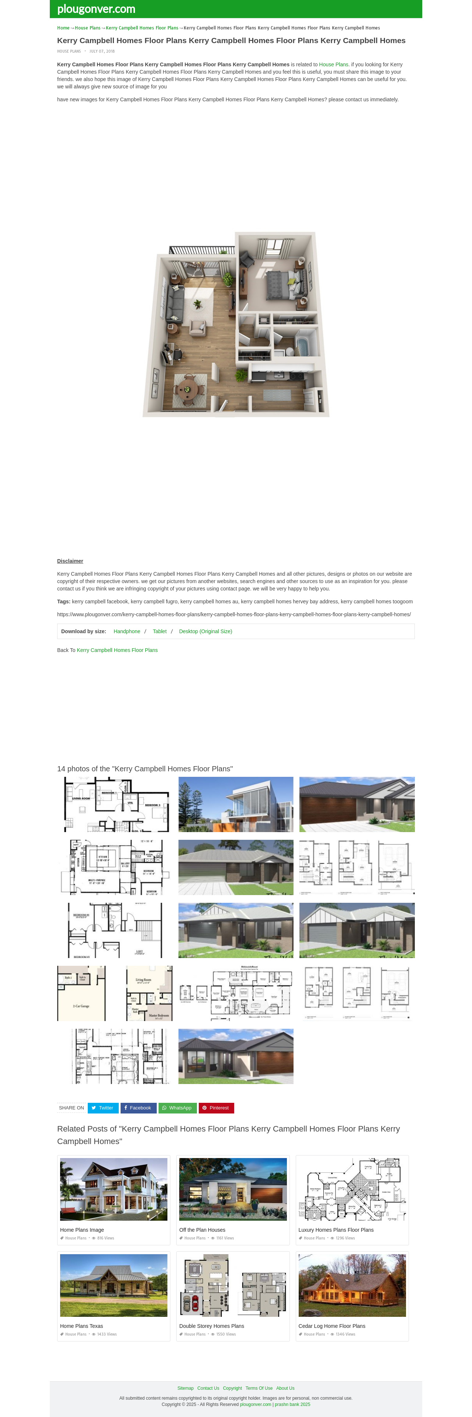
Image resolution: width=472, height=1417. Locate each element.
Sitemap (185, 1388)
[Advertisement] (236, 160)
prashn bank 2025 (292, 1404)
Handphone (127, 631)
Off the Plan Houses (202, 1230)
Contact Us (208, 1388)
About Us (285, 1388)
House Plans (69, 51)
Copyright (232, 1388)
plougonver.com (96, 8)
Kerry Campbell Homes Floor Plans (117, 650)
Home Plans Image (82, 1230)
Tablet (159, 631)
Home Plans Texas (81, 1326)
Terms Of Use (259, 1388)
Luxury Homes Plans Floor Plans (336, 1230)
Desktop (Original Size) (205, 631)
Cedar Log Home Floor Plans (332, 1326)
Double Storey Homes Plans (211, 1326)
